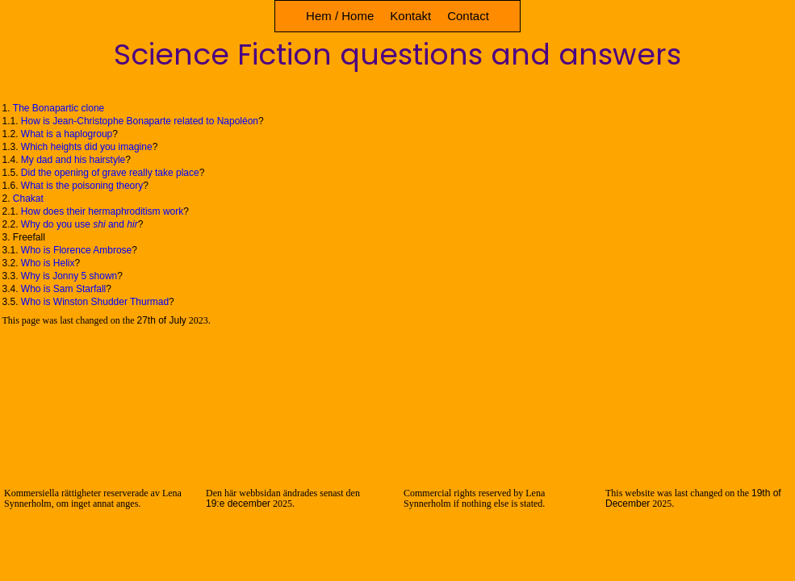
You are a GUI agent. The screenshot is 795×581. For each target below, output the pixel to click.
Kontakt (410, 16)
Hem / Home (340, 16)
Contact (468, 16)
